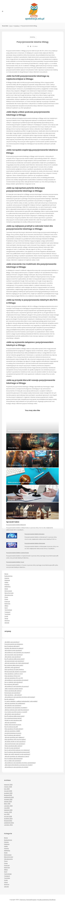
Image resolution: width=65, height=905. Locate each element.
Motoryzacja (8, 591)
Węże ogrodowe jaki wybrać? (13, 691)
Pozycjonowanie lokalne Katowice (34, 534)
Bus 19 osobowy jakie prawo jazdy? (15, 659)
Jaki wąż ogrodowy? (10, 722)
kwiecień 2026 (8, 784)
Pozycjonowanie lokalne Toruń (15, 562)
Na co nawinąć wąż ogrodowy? (14, 682)
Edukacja (7, 580)
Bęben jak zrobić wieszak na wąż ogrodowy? (17, 754)
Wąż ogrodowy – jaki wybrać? (13, 695)
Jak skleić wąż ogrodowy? (12, 642)
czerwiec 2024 (8, 825)
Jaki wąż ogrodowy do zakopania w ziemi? (17, 756)
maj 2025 (7, 808)
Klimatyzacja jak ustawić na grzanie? (15, 671)
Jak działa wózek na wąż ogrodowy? (15, 741)
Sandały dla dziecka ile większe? (14, 648)
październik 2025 (9, 797)
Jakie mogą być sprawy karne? (14, 688)
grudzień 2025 (8, 793)
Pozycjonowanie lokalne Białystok (16, 525)
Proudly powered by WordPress (46, 900)
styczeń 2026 (8, 791)
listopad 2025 (8, 795)
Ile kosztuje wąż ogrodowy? (12, 693)
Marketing (16, 26)
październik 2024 (9, 823)
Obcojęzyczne (9, 595)
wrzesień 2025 (8, 799)
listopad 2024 (8, 821)
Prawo (6, 599)
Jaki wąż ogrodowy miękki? (12, 731)
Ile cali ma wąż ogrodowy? (12, 748)
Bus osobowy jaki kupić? (12, 684)
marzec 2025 (8, 812)
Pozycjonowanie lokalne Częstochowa (17, 553)
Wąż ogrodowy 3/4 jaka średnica (14, 669)
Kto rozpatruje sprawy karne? (13, 718)
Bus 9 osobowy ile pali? (11, 727)
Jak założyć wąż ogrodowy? (13, 714)
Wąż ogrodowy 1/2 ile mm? (12, 676)
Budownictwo (8, 576)
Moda (6, 589)
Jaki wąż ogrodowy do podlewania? (15, 703)
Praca (6, 597)
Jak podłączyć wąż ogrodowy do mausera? (17, 652)
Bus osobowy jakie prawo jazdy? (14, 665)
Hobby (6, 582)
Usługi (6, 618)
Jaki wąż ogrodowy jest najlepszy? (14, 737)
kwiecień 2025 (8, 810)
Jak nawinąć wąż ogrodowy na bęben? (16, 707)
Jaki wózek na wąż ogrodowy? (13, 650)
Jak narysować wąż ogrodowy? (14, 655)
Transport (7, 612)
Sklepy (6, 606)
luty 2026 (7, 789)
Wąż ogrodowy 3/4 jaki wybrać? (14, 729)
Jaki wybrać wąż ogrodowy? (13, 657)
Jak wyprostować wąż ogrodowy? (14, 661)
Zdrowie (7, 623)
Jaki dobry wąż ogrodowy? (12, 667)
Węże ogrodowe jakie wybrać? (13, 746)
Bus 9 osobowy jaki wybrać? (13, 735)
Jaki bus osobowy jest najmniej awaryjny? (17, 710)
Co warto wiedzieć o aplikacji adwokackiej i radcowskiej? (21, 701)
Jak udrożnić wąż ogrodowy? (13, 705)
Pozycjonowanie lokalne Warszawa (35, 543)
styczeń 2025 (8, 816)
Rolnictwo (7, 603)
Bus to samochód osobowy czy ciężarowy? (17, 750)
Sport (6, 608)
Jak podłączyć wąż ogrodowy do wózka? (16, 767)
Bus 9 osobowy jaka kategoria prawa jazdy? (17, 752)
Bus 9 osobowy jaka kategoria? (14, 758)
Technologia (8, 610)
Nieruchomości (9, 593)
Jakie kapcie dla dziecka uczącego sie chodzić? (19, 765)
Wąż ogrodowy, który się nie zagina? (15, 739)
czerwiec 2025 (8, 806)
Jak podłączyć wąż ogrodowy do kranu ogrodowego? (20, 763)
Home (10, 26)
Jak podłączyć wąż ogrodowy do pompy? (17, 686)
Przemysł (7, 601)
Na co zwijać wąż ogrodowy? (13, 761)
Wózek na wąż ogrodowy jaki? (13, 720)
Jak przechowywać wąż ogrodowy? (15, 744)
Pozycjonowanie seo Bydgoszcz (14, 644)
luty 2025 (6, 814)
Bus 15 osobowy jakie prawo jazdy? (15, 716)
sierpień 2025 (8, 801)
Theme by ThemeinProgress (28, 900)
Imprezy (7, 584)
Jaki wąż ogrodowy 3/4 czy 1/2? (14, 678)
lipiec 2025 (7, 804)
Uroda (6, 616)
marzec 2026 (8, 787)
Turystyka (7, 614)
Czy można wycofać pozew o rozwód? (16, 712)
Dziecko (7, 578)
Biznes (6, 574)
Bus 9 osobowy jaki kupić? (12, 646)
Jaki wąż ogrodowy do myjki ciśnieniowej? (17, 663)
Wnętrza (7, 620)
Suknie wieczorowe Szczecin (13, 724)
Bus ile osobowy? (9, 699)
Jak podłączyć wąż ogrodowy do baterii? (16, 680)
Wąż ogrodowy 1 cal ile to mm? (14, 674)
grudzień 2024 (8, 818)
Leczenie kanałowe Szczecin (13, 733)
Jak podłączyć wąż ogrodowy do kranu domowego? (20, 697)
